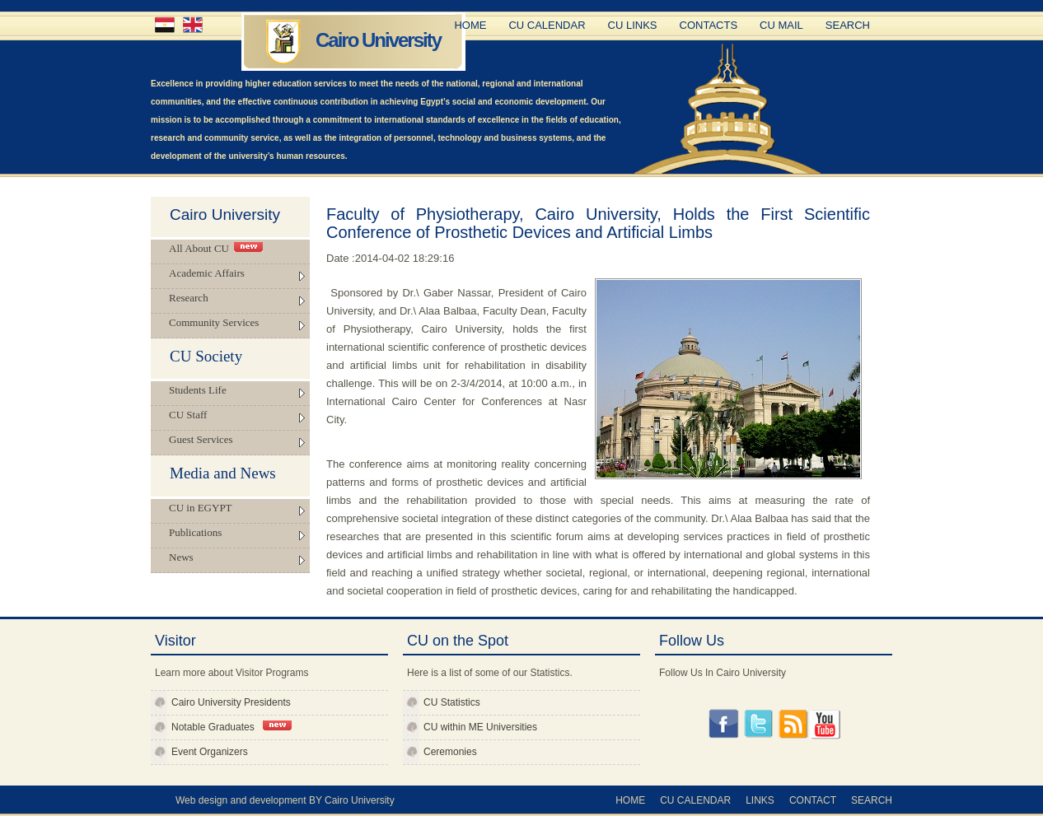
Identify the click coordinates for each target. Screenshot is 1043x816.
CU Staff (188, 414)
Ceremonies (450, 752)
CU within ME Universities (480, 727)
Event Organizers (209, 752)
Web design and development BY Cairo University (285, 800)
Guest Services (201, 439)
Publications (195, 532)
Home (470, 25)
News (181, 557)
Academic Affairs (207, 273)
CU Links (632, 25)
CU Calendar (546, 25)
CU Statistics (451, 702)
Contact (812, 800)
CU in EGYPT (200, 507)
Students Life (198, 390)
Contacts (709, 25)
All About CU (216, 248)
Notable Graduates (231, 726)
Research (188, 297)
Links (760, 800)
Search (848, 25)
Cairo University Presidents (231, 702)
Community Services (214, 322)
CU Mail (781, 25)
